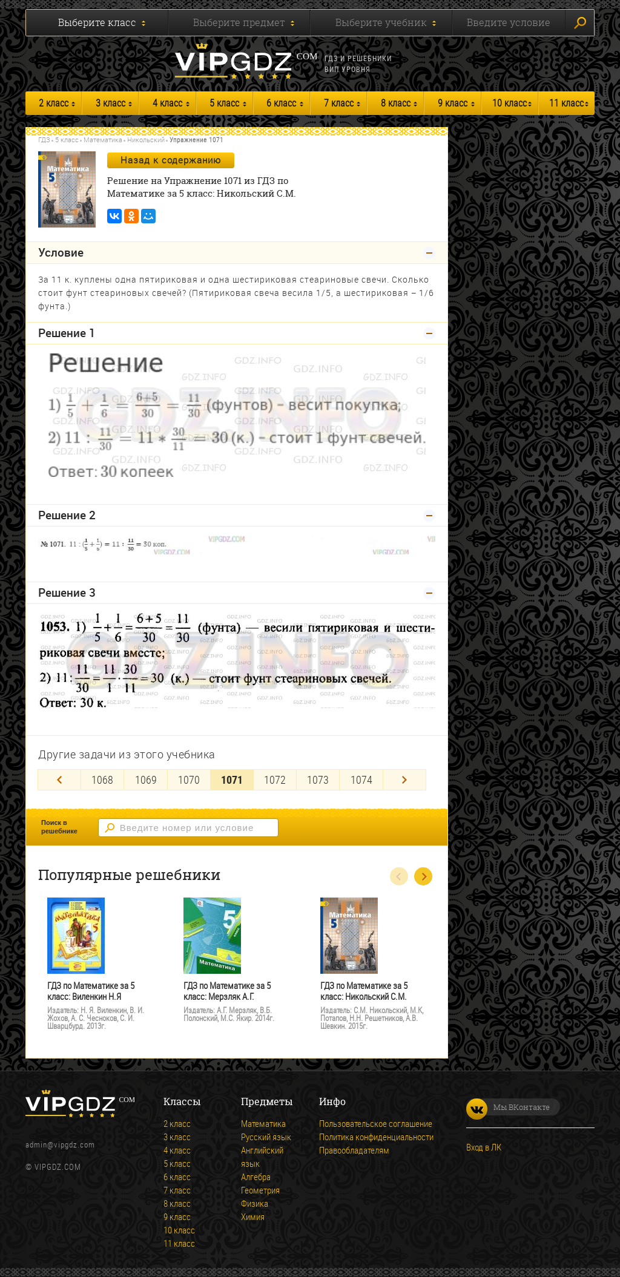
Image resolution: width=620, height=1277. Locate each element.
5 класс (224, 103)
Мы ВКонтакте (508, 1106)
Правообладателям (354, 1150)
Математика (103, 139)
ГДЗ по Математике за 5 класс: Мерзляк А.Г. (227, 991)
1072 (275, 779)
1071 (232, 779)
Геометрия (260, 1190)
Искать (580, 23)
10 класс (509, 103)
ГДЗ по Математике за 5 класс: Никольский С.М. (363, 991)
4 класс (167, 103)
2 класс (53, 103)
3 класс (110, 103)
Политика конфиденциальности (376, 1137)
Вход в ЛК (483, 1147)
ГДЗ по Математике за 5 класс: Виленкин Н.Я (90, 991)
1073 (318, 779)
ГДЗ (44, 139)
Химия (253, 1216)
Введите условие (508, 22)
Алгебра (256, 1176)
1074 (361, 779)
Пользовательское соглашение (375, 1123)
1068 (102, 779)
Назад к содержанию (170, 160)
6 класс (281, 103)
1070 (189, 779)
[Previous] (59, 780)
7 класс (339, 103)
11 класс (566, 103)
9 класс (452, 103)
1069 (146, 779)
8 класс (396, 103)
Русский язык (266, 1137)
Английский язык (262, 1156)
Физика (254, 1203)
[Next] (404, 780)
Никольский (146, 139)
